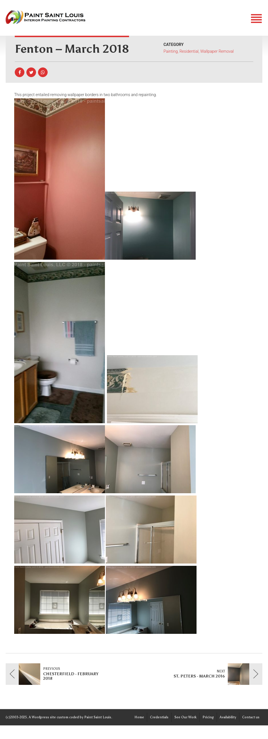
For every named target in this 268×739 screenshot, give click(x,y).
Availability (228, 717)
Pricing (208, 717)
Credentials (159, 717)
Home (139, 717)
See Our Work (185, 717)
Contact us (250, 717)
